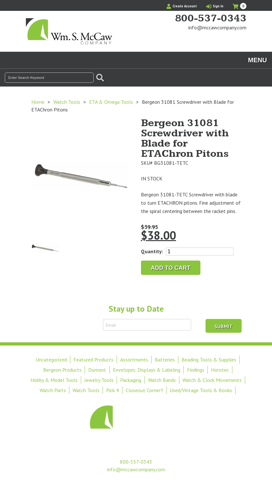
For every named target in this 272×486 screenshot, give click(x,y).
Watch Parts (53, 390)
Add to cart (170, 268)
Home (37, 102)
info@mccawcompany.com (217, 27)
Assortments (134, 359)
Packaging (130, 380)
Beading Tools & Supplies (209, 359)
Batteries (165, 359)
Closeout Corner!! (144, 390)
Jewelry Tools (98, 380)
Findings (195, 370)
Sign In (214, 6)
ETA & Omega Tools (111, 102)
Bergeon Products (62, 370)
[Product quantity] (200, 251)
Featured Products (93, 359)
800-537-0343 (210, 18)
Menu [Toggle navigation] (257, 60)
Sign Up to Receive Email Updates (62, 324)
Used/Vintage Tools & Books (201, 390)
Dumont (97, 370)
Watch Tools (66, 102)
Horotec (220, 370)
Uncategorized (51, 359)
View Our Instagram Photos (241, 39)
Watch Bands (162, 380)
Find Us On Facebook (231, 39)
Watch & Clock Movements (212, 380)
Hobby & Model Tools (54, 380)
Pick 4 (112, 390)
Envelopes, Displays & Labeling (146, 370)
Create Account (182, 6)
